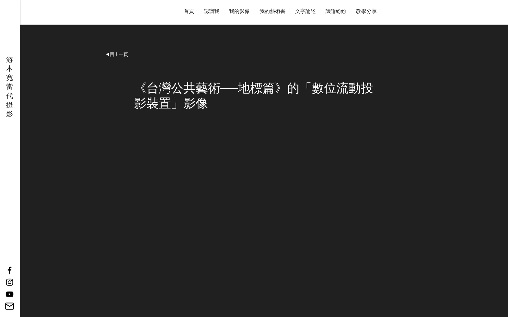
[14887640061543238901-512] (9, 306)
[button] (116, 54)
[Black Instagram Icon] (9, 282)
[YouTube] (9, 294)
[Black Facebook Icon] (9, 270)
